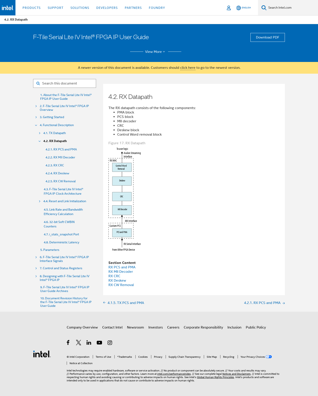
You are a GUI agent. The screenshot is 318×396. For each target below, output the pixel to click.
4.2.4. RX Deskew (57, 173)
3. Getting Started (52, 117)
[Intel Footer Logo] (42, 354)
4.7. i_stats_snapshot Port (61, 234)
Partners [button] (133, 8)
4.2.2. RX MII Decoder (60, 157)
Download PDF (267, 37)
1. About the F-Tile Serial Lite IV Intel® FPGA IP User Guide (66, 97)
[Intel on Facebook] (68, 343)
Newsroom (135, 327)
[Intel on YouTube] (99, 343)
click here (187, 67)
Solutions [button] (79, 8)
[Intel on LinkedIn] (89, 343)
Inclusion (234, 327)
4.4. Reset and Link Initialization (64, 201)
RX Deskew (117, 280)
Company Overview (82, 327)
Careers (173, 327)
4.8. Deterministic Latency (61, 242)
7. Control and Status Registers (61, 268)
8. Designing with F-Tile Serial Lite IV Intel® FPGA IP (64, 278)
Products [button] (32, 8)
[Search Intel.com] (292, 8)
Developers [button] (107, 8)
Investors (155, 327)
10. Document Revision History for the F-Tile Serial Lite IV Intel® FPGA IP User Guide (66, 302)
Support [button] (55, 8)
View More (156, 52)
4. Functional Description (57, 125)
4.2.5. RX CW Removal (60, 181)
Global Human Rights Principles (215, 377)
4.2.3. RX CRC (54, 165)
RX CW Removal (121, 285)
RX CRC (114, 276)
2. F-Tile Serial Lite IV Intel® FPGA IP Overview (64, 108)
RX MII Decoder (120, 271)
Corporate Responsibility (203, 327)
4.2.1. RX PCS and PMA (61, 149)
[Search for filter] (64, 83)
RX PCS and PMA (121, 267)
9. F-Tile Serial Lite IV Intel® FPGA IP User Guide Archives (64, 289)
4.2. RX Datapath (55, 141)
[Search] (264, 7)
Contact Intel (112, 327)
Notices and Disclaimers (236, 373)
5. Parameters (49, 250)
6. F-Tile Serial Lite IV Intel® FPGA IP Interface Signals (64, 259)
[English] (243, 7)
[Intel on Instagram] (110, 343)
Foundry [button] (157, 8)
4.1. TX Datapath (54, 133)
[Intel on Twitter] (78, 343)
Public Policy (256, 327)
